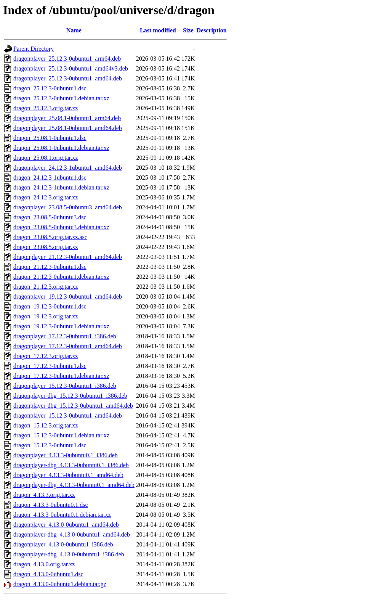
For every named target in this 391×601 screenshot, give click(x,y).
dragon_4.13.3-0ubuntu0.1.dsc (50, 504)
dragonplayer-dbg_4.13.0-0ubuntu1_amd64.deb (71, 534)
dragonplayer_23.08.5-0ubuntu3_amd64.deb (67, 207)
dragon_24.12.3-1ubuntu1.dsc (50, 177)
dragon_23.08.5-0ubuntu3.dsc (50, 217)
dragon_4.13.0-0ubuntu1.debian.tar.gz (59, 584)
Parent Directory (33, 48)
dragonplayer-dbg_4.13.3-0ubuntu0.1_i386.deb (71, 465)
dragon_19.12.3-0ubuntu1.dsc (50, 306)
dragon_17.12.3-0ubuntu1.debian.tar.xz (61, 376)
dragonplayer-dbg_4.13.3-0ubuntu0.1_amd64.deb (74, 485)
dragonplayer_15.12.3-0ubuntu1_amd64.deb (67, 415)
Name (74, 30)
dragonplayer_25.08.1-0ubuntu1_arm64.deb (67, 118)
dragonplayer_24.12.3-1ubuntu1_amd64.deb (67, 167)
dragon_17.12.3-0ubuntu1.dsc (50, 366)
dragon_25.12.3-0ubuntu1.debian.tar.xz (61, 98)
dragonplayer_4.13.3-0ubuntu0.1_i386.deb (65, 455)
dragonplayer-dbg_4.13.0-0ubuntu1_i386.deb (68, 554)
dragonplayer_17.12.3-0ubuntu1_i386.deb (64, 336)
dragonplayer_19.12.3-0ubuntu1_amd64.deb (67, 296)
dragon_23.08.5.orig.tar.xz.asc (50, 237)
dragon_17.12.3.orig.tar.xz (45, 356)
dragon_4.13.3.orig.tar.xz (44, 495)
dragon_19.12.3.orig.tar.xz (45, 316)
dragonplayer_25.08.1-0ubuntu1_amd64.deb (67, 128)
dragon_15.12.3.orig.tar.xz (45, 425)
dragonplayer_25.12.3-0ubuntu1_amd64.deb (67, 78)
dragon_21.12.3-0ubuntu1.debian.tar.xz (61, 276)
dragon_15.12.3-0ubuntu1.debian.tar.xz (61, 435)
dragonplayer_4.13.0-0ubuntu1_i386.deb (63, 544)
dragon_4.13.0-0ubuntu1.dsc (48, 574)
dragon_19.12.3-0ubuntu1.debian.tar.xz (61, 326)
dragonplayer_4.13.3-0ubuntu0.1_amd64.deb (68, 475)
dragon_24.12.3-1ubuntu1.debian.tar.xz (61, 187)
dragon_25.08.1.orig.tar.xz (45, 157)
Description (212, 30)
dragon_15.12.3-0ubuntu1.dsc (50, 445)
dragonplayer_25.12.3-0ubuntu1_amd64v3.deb (70, 68)
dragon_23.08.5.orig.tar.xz (45, 247)
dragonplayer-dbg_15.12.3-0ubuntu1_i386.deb (70, 395)
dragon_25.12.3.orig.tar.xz (45, 108)
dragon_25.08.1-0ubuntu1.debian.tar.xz (61, 148)
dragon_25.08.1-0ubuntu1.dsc (50, 138)
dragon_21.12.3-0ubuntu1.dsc (50, 267)
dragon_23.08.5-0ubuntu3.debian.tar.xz (61, 227)
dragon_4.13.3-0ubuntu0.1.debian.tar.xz (62, 514)
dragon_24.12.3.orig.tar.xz (45, 197)
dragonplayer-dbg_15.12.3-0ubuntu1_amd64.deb (73, 405)
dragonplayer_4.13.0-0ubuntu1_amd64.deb (66, 524)
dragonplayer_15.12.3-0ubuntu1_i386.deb (64, 385)
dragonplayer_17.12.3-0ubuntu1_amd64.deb (67, 346)
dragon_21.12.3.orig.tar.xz (45, 286)
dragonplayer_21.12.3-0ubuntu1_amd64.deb (67, 257)
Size (188, 30)
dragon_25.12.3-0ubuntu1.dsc (50, 88)
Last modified (158, 30)
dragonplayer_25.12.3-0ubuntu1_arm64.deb (67, 58)
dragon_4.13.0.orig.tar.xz (44, 564)
